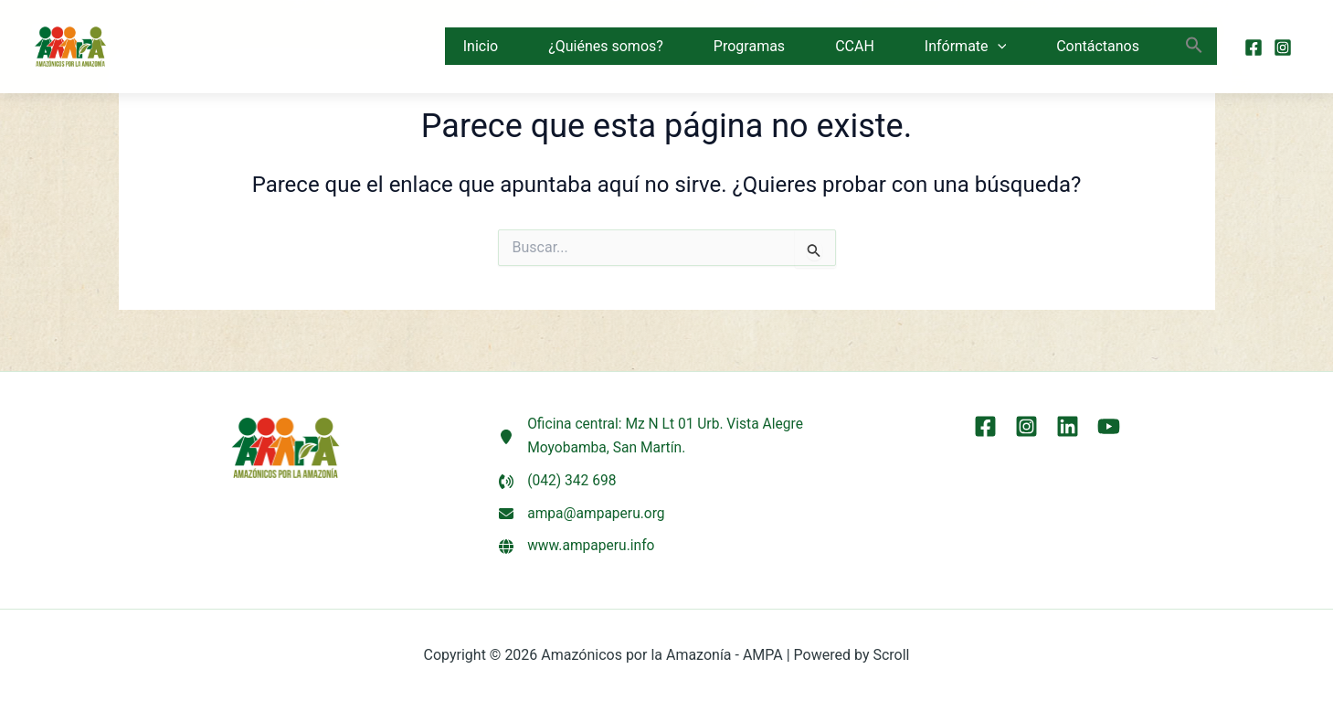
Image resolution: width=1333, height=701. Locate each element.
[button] (998, 46)
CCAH (854, 46)
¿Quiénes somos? (605, 46)
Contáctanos (1097, 46)
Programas (749, 46)
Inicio (480, 46)
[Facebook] (1253, 47)
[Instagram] (1283, 47)
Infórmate (965, 46)
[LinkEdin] (1067, 422)
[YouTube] (1108, 422)
